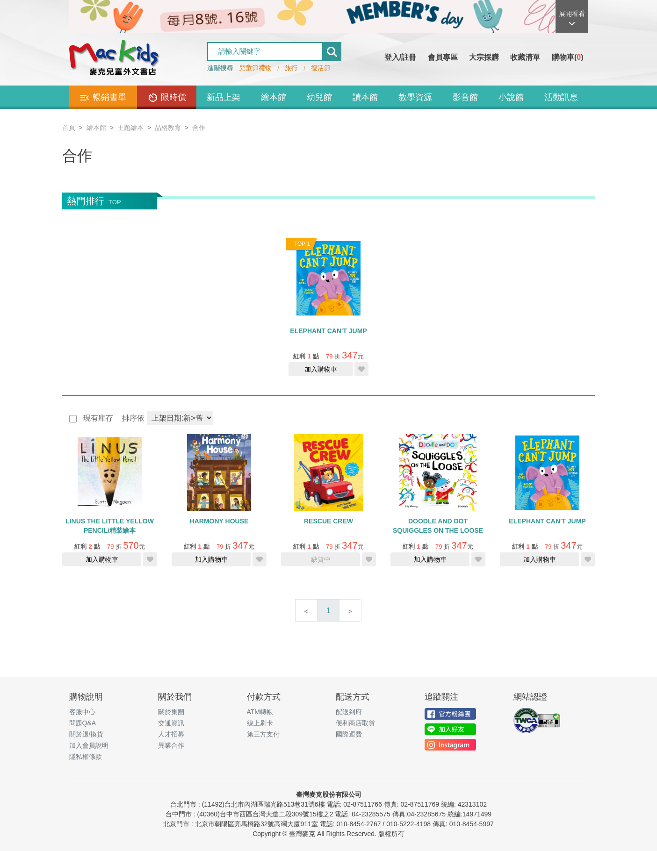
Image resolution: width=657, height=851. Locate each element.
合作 (198, 127)
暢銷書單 (102, 97)
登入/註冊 (400, 57)
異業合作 (171, 745)
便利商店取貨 (355, 723)
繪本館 (273, 97)
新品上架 (223, 97)
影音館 (465, 97)
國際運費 (349, 734)
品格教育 (168, 127)
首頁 (68, 127)
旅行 (291, 68)
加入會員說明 (88, 745)
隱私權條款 (85, 756)
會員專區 (443, 57)
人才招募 (171, 734)
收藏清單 (525, 57)
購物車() (568, 57)
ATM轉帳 (260, 711)
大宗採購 (484, 57)
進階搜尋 (220, 68)
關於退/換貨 (86, 734)
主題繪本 (130, 127)
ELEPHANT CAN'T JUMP (328, 331)
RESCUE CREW (328, 521)
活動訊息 (561, 97)
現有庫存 (97, 418)
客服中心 (82, 711)
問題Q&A (82, 723)
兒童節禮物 (255, 68)
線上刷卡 (260, 723)
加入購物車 (320, 369)
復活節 (321, 68)
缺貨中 (321, 559)
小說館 (511, 97)
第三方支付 (263, 734)
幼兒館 (319, 97)
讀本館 (365, 97)
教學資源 (415, 97)
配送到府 (349, 711)
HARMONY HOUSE (219, 521)
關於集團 (171, 711)
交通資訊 (171, 723)
